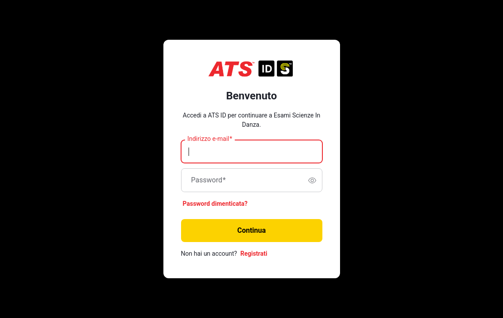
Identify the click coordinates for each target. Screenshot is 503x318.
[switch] (312, 180)
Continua (251, 230)
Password (208, 180)
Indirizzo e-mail (209, 139)
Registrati (253, 253)
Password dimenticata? (215, 203)
